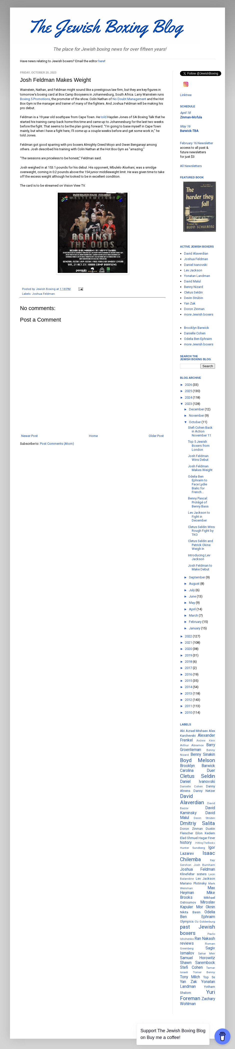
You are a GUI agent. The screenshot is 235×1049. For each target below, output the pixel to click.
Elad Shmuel (189, 838)
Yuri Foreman (197, 995)
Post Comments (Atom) (57, 443)
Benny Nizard (193, 287)
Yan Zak (190, 303)
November (197, 415)
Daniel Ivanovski (195, 265)
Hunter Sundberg (192, 848)
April (192, 609)
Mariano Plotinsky (193, 883)
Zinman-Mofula (191, 117)
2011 (189, 706)
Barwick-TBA (189, 131)
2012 (189, 700)
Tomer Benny (204, 972)
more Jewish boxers (198, 314)
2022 (189, 636)
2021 (189, 642)
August (194, 583)
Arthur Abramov (192, 745)
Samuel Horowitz (197, 958)
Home (93, 436)
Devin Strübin (193, 298)
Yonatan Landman (197, 276)
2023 (189, 404)
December (197, 409)
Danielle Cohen (195, 333)
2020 (189, 649)
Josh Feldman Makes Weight (200, 468)
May (192, 603)
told (103, 117)
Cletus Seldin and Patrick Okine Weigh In (200, 545)
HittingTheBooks (205, 843)
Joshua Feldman (43, 293)
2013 (189, 693)
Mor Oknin (205, 907)
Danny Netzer (204, 791)
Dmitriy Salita (197, 823)
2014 (189, 687)
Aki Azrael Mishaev (194, 731)
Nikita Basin (190, 912)
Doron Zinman (194, 309)
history (186, 842)
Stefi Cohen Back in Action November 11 (200, 431)
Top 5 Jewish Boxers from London (199, 445)
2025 (189, 391)
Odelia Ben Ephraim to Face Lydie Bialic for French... (197, 484)
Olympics (187, 921)
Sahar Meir (206, 953)
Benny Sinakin (202, 754)
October (195, 422)
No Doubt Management (129, 99)
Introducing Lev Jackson (199, 557)
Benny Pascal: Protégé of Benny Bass (198, 502)
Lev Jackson (193, 270)
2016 (189, 674)
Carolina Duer (197, 770)
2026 (189, 385)
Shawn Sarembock (197, 962)
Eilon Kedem (205, 833)
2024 (189, 397)
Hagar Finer (206, 838)
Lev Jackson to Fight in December (199, 516)
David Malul (192, 281)
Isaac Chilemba (197, 856)
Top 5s (209, 977)
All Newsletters (191, 166)
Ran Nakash (204, 938)
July (192, 590)
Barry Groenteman (197, 747)
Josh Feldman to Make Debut (200, 567)
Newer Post (29, 436)
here (101, 61)
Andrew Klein (205, 740)
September (197, 577)
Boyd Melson (197, 760)
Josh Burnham (204, 865)
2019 (189, 655)
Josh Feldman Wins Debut (198, 458)
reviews (187, 943)
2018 (189, 661)
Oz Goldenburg (205, 921)
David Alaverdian (196, 253)
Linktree (186, 95)
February (195, 622)
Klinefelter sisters (193, 874)
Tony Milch (190, 977)
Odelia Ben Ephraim (198, 339)
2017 (189, 668)
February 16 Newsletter (196, 143)
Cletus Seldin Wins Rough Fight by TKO (201, 531)
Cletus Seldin (193, 292)
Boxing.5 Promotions (35, 99)
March (194, 615)
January (195, 628)
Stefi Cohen (191, 967)
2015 (189, 681)
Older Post (156, 436)
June (193, 596)
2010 (189, 712)
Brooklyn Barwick (196, 328)
